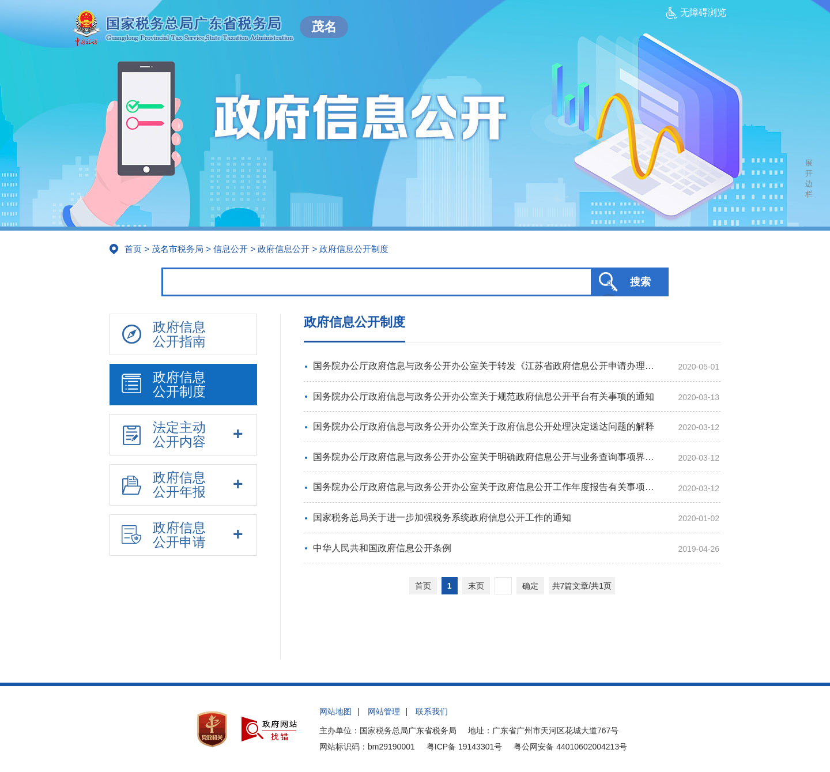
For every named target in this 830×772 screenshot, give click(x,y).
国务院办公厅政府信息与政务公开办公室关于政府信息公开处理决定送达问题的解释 (483, 426)
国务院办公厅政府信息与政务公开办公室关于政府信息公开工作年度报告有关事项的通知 (488, 487)
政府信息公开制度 (164, 384)
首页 (133, 249)
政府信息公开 (284, 249)
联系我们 (432, 711)
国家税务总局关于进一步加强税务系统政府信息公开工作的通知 (442, 517)
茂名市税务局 (177, 249)
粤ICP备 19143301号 (465, 746)
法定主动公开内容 (164, 434)
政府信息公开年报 (164, 484)
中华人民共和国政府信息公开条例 (382, 548)
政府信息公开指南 (164, 334)
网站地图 (335, 711)
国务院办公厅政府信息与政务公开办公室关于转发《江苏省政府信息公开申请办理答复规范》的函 (488, 366)
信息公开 (230, 249)
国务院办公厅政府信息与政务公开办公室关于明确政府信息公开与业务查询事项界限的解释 (488, 457)
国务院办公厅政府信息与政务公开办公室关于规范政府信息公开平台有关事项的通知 (483, 396)
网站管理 (384, 711)
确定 (530, 585)
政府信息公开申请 (164, 534)
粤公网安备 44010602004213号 (570, 746)
